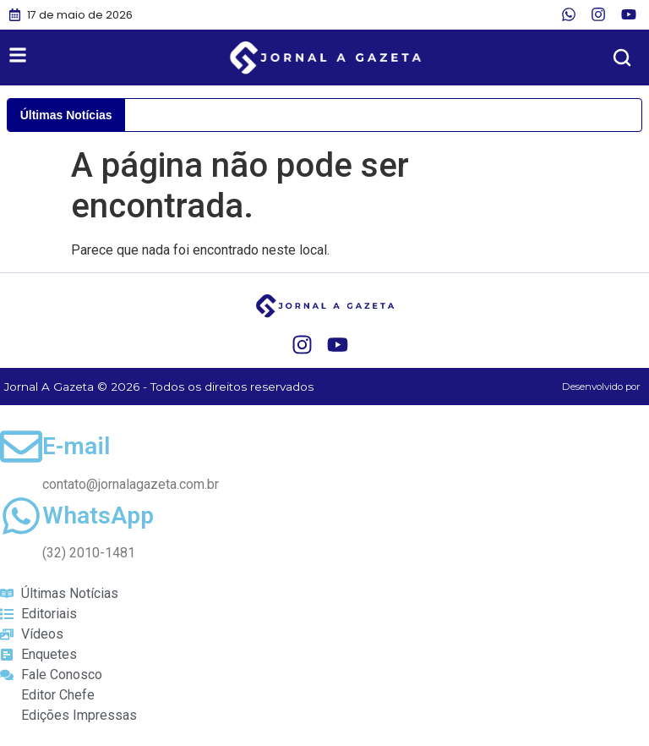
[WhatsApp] (21, 516)
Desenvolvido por (601, 386)
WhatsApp (98, 515)
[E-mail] (21, 446)
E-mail (76, 446)
